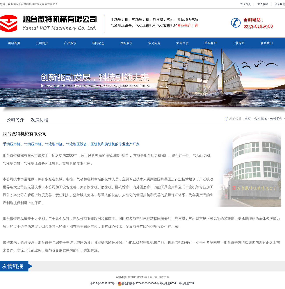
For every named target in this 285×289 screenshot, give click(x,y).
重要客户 (210, 43)
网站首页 (14, 43)
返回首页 (245, 4)
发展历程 (39, 119)
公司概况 (260, 118)
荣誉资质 (182, 43)
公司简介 (42, 43)
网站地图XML (187, 283)
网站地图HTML (168, 283)
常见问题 (154, 43)
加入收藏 (262, 4)
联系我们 (279, 4)
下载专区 (238, 43)
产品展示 (70, 43)
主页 (248, 118)
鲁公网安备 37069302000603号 (138, 283)
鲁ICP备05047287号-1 (103, 283)
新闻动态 (98, 43)
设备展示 (126, 43)
